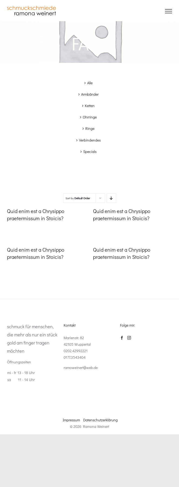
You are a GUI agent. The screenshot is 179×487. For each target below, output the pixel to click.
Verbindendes (90, 140)
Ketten (90, 105)
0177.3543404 (75, 357)
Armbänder (90, 94)
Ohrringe (90, 117)
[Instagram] (129, 338)
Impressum (71, 419)
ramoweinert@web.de (81, 367)
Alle (90, 82)
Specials (89, 151)
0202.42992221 (76, 350)
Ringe (89, 128)
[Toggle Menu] (168, 11)
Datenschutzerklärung (100, 419)
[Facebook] (122, 338)
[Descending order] (111, 198)
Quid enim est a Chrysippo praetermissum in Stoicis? (35, 215)
